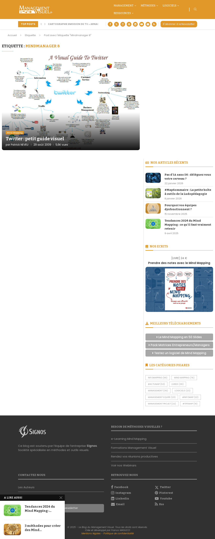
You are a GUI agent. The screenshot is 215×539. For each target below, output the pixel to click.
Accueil (12, 35)
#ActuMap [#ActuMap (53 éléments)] (156, 384)
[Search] (195, 10)
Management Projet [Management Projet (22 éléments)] (162, 403)
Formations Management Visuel (133, 448)
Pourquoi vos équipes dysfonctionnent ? (181, 207)
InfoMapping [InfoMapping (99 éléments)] (157, 377)
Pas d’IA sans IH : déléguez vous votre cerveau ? (188, 176)
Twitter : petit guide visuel (35, 138)
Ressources (122, 13)
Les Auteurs (26, 487)
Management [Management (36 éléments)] (158, 390)
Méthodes (148, 5)
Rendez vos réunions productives (134, 456)
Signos (92, 446)
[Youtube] (141, 24)
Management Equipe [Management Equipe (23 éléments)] (162, 397)
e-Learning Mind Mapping (128, 439)
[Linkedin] (135, 24)
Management (123, 5)
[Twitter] (116, 24)
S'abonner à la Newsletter (179, 24)
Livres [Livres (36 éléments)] (178, 384)
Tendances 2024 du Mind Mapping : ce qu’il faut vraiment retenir (188, 224)
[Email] (147, 24)
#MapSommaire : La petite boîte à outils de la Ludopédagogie (188, 192)
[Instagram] (122, 24)
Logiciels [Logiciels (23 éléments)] (182, 390)
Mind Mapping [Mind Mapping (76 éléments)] (184, 377)
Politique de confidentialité (118, 533)
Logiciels (169, 5)
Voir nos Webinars (123, 465)
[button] (41, 24)
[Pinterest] (129, 24)
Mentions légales (91, 533)
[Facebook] (110, 24)
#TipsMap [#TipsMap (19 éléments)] (190, 403)
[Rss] (154, 24)
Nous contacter (29, 496)
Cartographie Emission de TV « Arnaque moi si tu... (82, 24)
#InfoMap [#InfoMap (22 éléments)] (190, 397)
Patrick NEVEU (19, 145)
